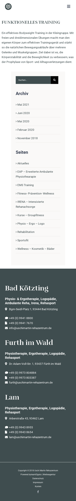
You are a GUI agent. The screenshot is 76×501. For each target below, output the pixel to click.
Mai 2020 (23, 121)
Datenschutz (38, 478)
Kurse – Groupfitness (30, 215)
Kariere (38, 486)
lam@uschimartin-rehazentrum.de (28, 437)
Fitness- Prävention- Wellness (35, 193)
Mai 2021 (23, 104)
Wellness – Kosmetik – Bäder (35, 248)
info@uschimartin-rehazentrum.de (28, 328)
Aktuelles (23, 163)
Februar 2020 (25, 129)
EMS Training (25, 185)
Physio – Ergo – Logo (31, 223)
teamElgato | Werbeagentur (43, 474)
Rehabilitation (25, 232)
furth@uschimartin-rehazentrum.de (29, 382)
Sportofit (22, 240)
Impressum (38, 482)
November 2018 (27, 138)
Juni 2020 (23, 113)
